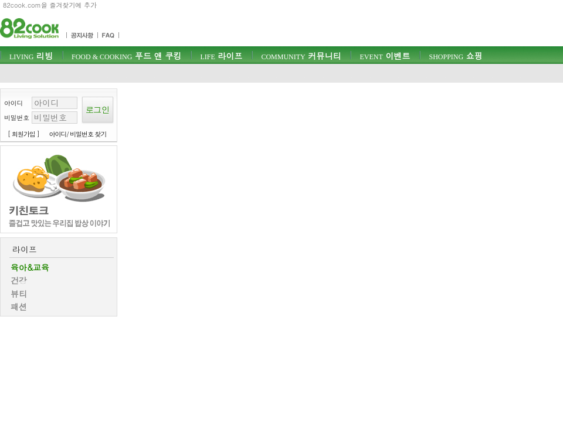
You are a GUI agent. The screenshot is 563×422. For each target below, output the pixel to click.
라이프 (221, 56)
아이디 (13, 102)
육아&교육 (30, 267)
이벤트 (384, 56)
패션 (19, 306)
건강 (19, 280)
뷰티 (19, 294)
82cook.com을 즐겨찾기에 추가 (50, 5)
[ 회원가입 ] (23, 134)
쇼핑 (455, 56)
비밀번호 (16, 117)
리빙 (31, 56)
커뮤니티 (301, 56)
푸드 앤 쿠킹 (126, 56)
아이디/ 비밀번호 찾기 (78, 134)
